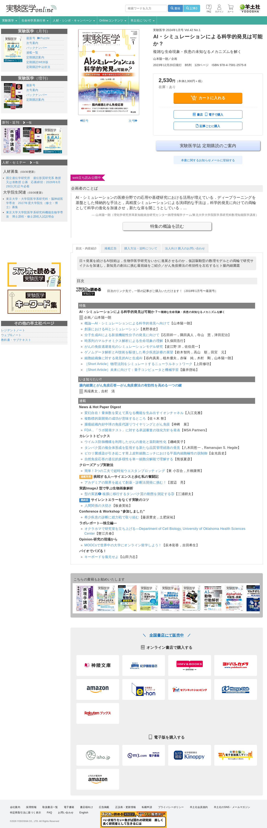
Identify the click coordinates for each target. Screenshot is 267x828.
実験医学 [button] (9, 20)
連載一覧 (32, 52)
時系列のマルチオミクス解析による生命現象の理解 (123, 341)
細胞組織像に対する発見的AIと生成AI (113, 358)
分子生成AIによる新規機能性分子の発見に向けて (122, 335)
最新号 (30, 38)
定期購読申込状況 (38, 67)
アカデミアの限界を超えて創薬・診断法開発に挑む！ (125, 482)
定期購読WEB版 (37, 62)
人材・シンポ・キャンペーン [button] (74, 20)
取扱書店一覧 (50, 807)
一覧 (27, 122)
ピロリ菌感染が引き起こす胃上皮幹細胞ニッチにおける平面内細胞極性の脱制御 (146, 453)
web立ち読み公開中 (87, 177)
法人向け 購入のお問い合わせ (185, 248)
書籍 (175, 8)
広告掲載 (104, 807)
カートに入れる (208, 97)
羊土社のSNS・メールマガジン (232, 807)
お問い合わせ (65, 812)
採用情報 (31, 807)
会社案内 (15, 807)
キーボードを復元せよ (101, 557)
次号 (133, 120)
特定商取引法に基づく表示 (25, 812)
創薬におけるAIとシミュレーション (111, 329)
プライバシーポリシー (171, 807)
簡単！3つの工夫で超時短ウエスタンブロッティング (124, 471)
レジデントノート (13, 330)
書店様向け (86, 807)
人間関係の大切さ (98, 505)
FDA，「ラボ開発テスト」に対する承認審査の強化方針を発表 (132, 430)
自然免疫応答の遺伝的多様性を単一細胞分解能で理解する (128, 459)
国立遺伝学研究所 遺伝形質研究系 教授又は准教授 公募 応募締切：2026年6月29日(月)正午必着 (33, 182)
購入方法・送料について (140, 248)
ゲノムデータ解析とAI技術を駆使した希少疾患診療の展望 (128, 352)
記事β (191, 8)
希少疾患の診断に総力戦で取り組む (111, 517)
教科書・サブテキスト (16, 339)
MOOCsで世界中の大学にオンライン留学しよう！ (123, 545)
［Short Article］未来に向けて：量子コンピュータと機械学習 (131, 369)
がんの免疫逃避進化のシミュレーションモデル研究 (123, 346)
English (83, 812)
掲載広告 (111, 248)
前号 (84, 120)
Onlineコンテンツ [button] (112, 20)
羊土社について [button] (143, 20)
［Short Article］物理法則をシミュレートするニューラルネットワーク (138, 364)
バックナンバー (36, 47)
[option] (12, 140)
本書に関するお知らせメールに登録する (208, 160)
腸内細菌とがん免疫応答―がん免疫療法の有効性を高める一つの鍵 (130, 385)
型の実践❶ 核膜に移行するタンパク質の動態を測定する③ (129, 494)
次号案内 (32, 43)
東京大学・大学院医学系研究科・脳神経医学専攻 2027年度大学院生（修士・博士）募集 (34, 203)
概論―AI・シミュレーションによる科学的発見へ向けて (127, 323)
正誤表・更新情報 (125, 807)
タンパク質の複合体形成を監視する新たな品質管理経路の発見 (132, 447)
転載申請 (147, 807)
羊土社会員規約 (199, 807)
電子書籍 (69, 807)
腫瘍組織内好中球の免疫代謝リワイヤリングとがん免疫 (127, 424)
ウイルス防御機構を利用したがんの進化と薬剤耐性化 (125, 442)
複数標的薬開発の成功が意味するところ (115, 418)
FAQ (49, 812)
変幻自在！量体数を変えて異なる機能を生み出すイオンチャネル (134, 413)
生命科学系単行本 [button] (35, 20)
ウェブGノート (11, 335)
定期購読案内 (35, 57)
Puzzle (43, 38)
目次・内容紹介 (86, 248)
